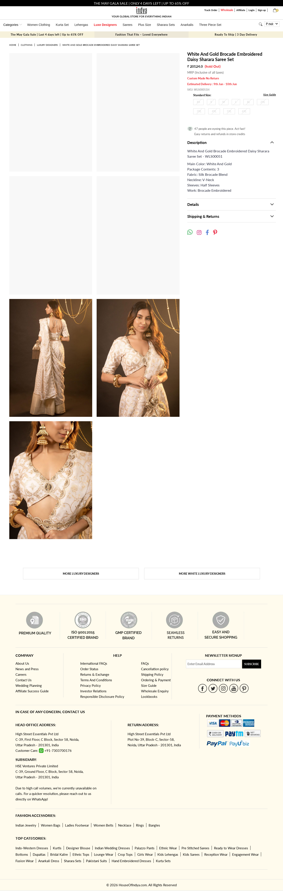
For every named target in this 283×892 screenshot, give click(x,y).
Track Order (210, 10)
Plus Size (144, 25)
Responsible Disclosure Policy (102, 697)
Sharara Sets (166, 25)
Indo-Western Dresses (31, 848)
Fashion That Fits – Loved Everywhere (141, 34)
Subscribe (251, 664)
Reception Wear (216, 854)
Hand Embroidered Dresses (131, 861)
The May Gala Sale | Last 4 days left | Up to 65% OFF (47, 34)
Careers (21, 674)
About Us (22, 663)
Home (12, 45)
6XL (244, 111)
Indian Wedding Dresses (112, 848)
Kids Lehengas (167, 854)
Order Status (89, 669)
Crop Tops (125, 854)
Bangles (154, 825)
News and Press (27, 669)
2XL (262, 102)
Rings (140, 825)
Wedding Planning (28, 685)
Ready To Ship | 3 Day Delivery (236, 34)
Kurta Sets (163, 861)
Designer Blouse (78, 848)
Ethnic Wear (168, 848)
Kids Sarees (191, 854)
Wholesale (227, 10)
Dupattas (39, 854)
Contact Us (23, 680)
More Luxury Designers (81, 573)
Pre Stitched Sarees (195, 848)
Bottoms (21, 854)
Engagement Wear (245, 854)
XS (198, 102)
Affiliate (240, 10)
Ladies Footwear (77, 825)
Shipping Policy (152, 674)
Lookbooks (149, 697)
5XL (229, 111)
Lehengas (81, 25)
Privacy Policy (90, 685)
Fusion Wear (24, 861)
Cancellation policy (155, 669)
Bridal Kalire (59, 854)
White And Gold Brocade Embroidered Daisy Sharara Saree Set (101, 45)
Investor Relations (93, 691)
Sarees (127, 25)
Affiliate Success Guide (32, 691)
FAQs (145, 663)
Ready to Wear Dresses (231, 848)
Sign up (262, 10)
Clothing (26, 45)
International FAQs (93, 663)
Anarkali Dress (48, 861)
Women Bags (50, 825)
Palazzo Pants (145, 848)
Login (251, 10)
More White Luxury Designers (202, 573)
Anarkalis (187, 25)
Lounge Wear (103, 854)
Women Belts (103, 825)
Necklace (124, 825)
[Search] (260, 24)
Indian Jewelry (25, 825)
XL (248, 102)
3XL (199, 111)
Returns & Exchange (94, 674)
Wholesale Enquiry (155, 691)
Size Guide (269, 94)
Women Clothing (38, 25)
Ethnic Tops (81, 854)
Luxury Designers (47, 45)
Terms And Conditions (96, 680)
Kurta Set (62, 25)
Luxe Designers (105, 25)
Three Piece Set (210, 25)
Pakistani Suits (96, 861)
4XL (214, 111)
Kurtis (57, 848)
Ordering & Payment (156, 680)
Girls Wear (145, 854)
